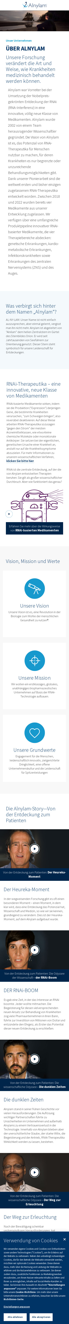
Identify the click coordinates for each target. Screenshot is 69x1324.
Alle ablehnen (15, 1317)
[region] (34, 1278)
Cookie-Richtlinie (26, 1292)
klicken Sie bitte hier (20, 461)
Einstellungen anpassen (17, 1306)
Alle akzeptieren (41, 1317)
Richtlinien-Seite (14, 1299)
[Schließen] (65, 1239)
